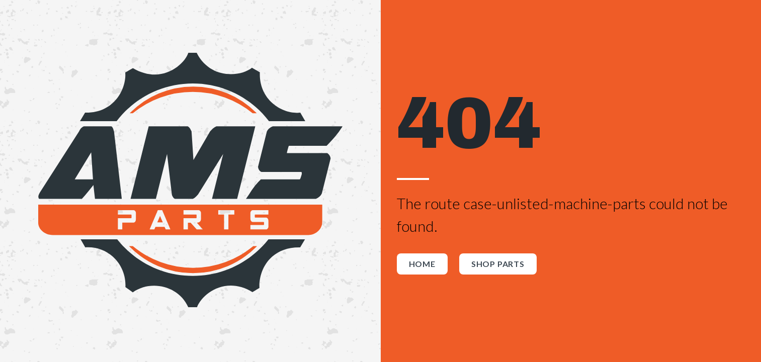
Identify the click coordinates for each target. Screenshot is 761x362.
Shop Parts (498, 263)
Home (422, 263)
